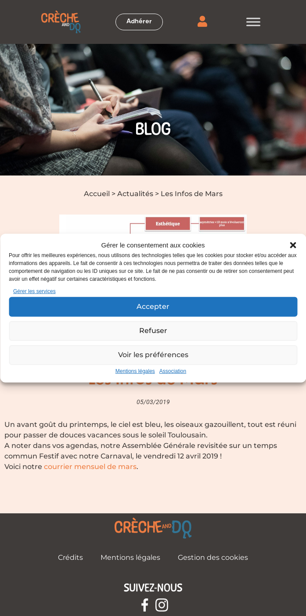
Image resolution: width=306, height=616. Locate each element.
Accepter (153, 306)
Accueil (97, 194)
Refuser (153, 330)
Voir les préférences (153, 355)
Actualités (135, 194)
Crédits (70, 557)
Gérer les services (34, 291)
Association (172, 371)
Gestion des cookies (213, 557)
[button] (292, 245)
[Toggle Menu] (253, 22)
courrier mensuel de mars (90, 466)
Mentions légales (135, 371)
